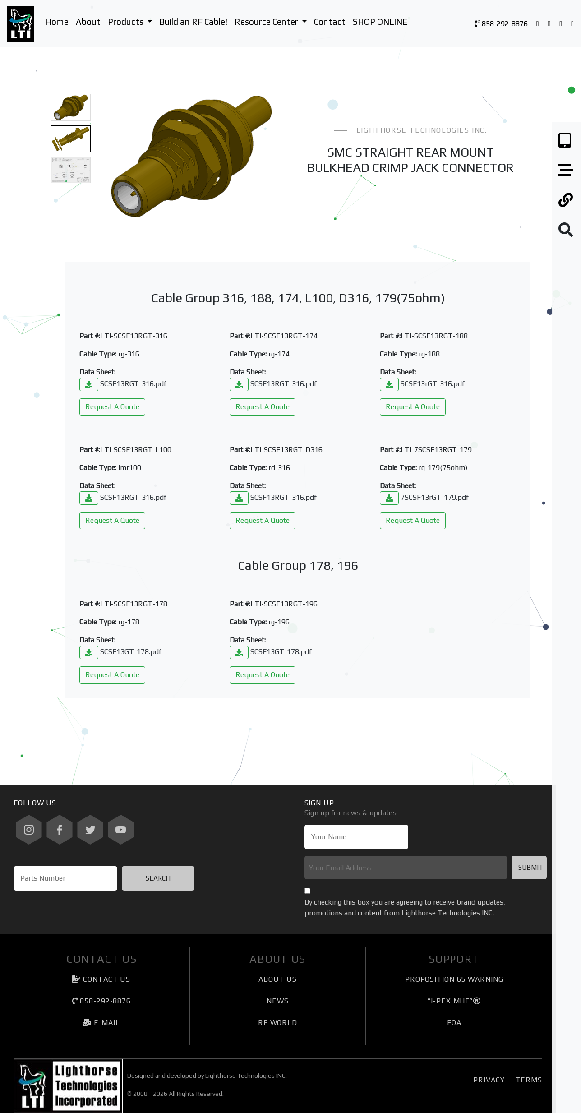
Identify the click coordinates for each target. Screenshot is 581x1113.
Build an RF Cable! (193, 22)
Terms (529, 1080)
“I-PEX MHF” (454, 1001)
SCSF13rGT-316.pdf (422, 383)
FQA (454, 1022)
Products (132, 21)
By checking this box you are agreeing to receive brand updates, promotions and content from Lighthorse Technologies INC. (404, 907)
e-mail (101, 1022)
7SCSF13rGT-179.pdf (424, 497)
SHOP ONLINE (380, 22)
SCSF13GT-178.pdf (120, 651)
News (278, 1001)
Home (57, 22)
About (88, 22)
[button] (111, 156)
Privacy (488, 1080)
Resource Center (272, 21)
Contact (330, 22)
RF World (277, 1022)
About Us (277, 979)
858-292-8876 (501, 23)
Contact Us (101, 979)
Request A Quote (112, 406)
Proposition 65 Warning (454, 979)
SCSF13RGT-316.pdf (122, 383)
